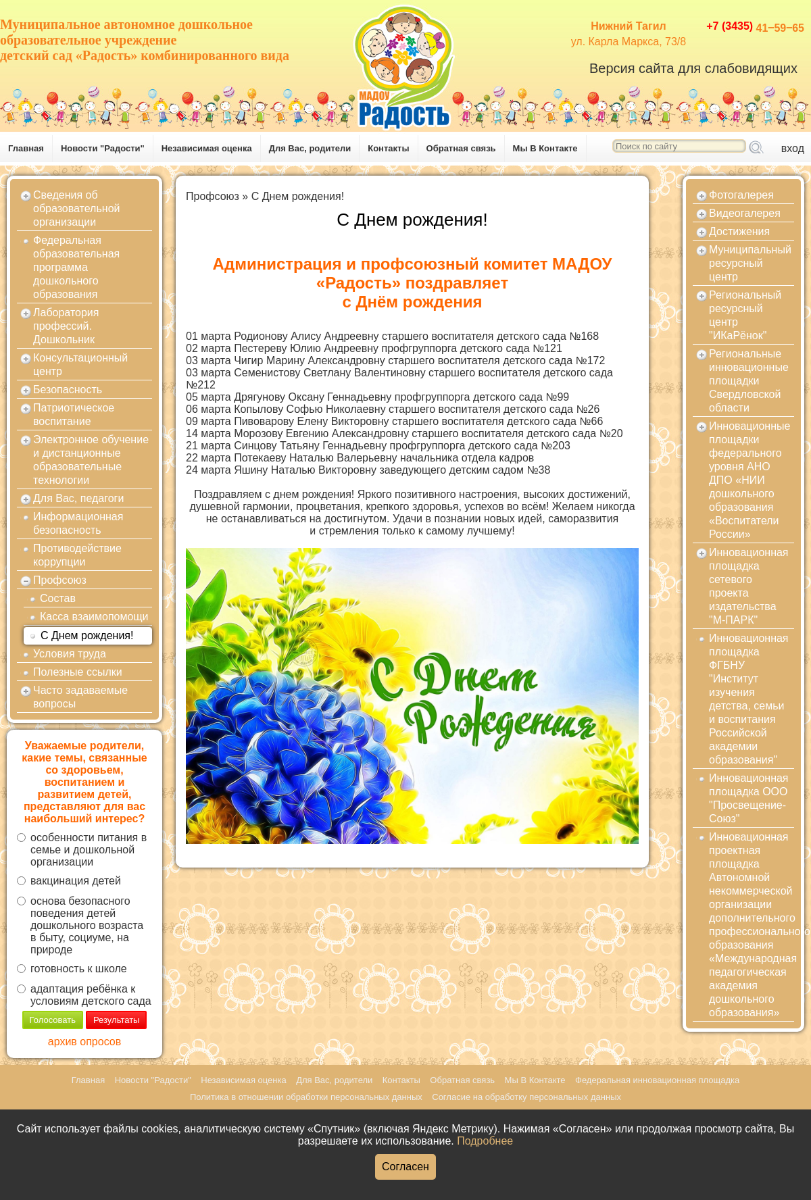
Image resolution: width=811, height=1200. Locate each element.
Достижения (739, 231)
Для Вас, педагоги (78, 498)
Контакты (388, 148)
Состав (58, 598)
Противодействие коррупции (77, 555)
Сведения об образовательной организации (76, 208)
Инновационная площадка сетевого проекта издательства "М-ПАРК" (749, 586)
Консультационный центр (80, 364)
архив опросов (84, 1041)
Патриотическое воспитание (73, 414)
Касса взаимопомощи (94, 616)
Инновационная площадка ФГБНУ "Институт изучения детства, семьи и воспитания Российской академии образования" (749, 699)
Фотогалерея (741, 195)
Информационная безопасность (78, 523)
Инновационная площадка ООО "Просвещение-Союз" (749, 798)
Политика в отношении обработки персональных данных (306, 1097)
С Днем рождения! (87, 635)
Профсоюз (60, 580)
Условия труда (69, 653)
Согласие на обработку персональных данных (526, 1097)
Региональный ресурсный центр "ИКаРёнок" (745, 315)
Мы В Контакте (545, 148)
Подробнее (485, 1141)
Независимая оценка (207, 148)
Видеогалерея (745, 213)
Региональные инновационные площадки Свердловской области (749, 381)
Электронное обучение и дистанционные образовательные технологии (91, 460)
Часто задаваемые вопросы (80, 696)
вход (792, 148)
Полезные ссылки (77, 672)
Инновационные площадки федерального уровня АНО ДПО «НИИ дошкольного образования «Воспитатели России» (749, 480)
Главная (26, 148)
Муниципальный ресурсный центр (750, 263)
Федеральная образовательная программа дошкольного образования (76, 267)
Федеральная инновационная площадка (657, 1080)
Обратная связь (461, 148)
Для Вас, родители (310, 148)
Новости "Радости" (103, 148)
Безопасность (67, 389)
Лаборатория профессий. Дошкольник (66, 326)
